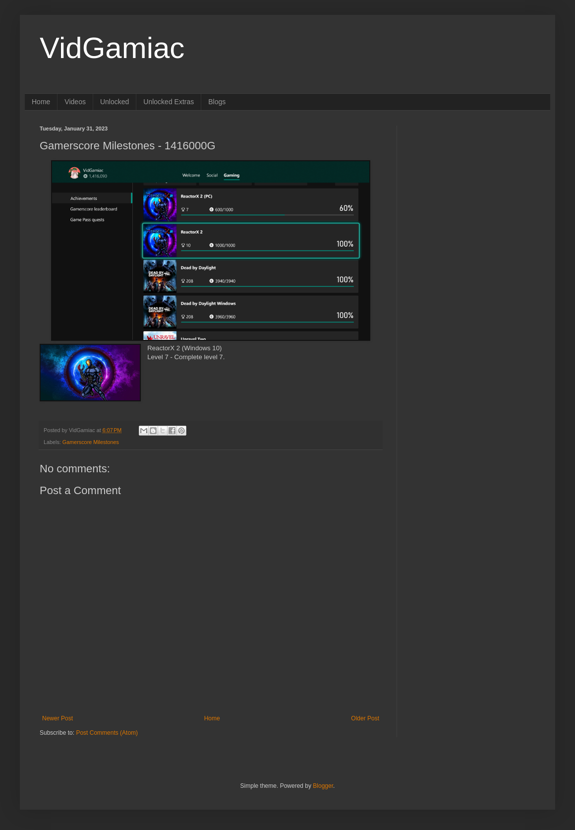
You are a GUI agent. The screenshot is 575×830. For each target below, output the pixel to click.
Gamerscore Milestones (90, 442)
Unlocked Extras (168, 102)
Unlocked (114, 102)
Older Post (365, 718)
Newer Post (57, 718)
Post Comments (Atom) (107, 732)
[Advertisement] (473, 188)
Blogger (323, 785)
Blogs (217, 102)
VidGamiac (112, 47)
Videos (75, 102)
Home (41, 102)
